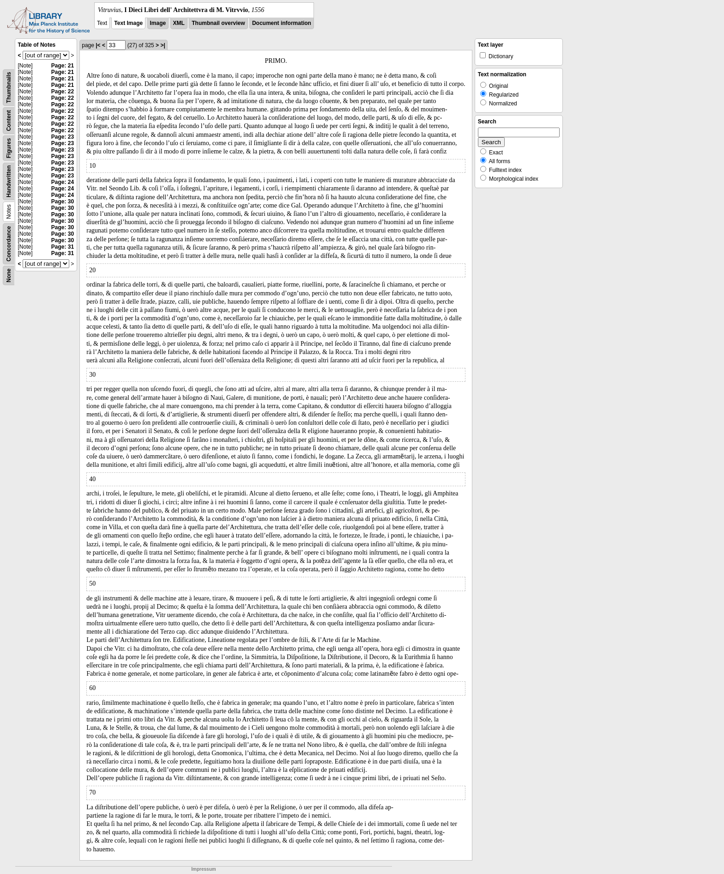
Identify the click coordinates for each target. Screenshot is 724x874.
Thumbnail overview (218, 23)
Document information (281, 23)
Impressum (203, 869)
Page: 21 (62, 65)
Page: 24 (62, 182)
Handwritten (9, 181)
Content (9, 120)
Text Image (128, 23)
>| (162, 45)
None (9, 275)
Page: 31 (62, 247)
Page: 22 (62, 91)
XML (179, 23)
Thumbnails (9, 87)
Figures (9, 148)
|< (98, 45)
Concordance (9, 244)
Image (158, 23)
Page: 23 (62, 137)
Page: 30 (62, 201)
